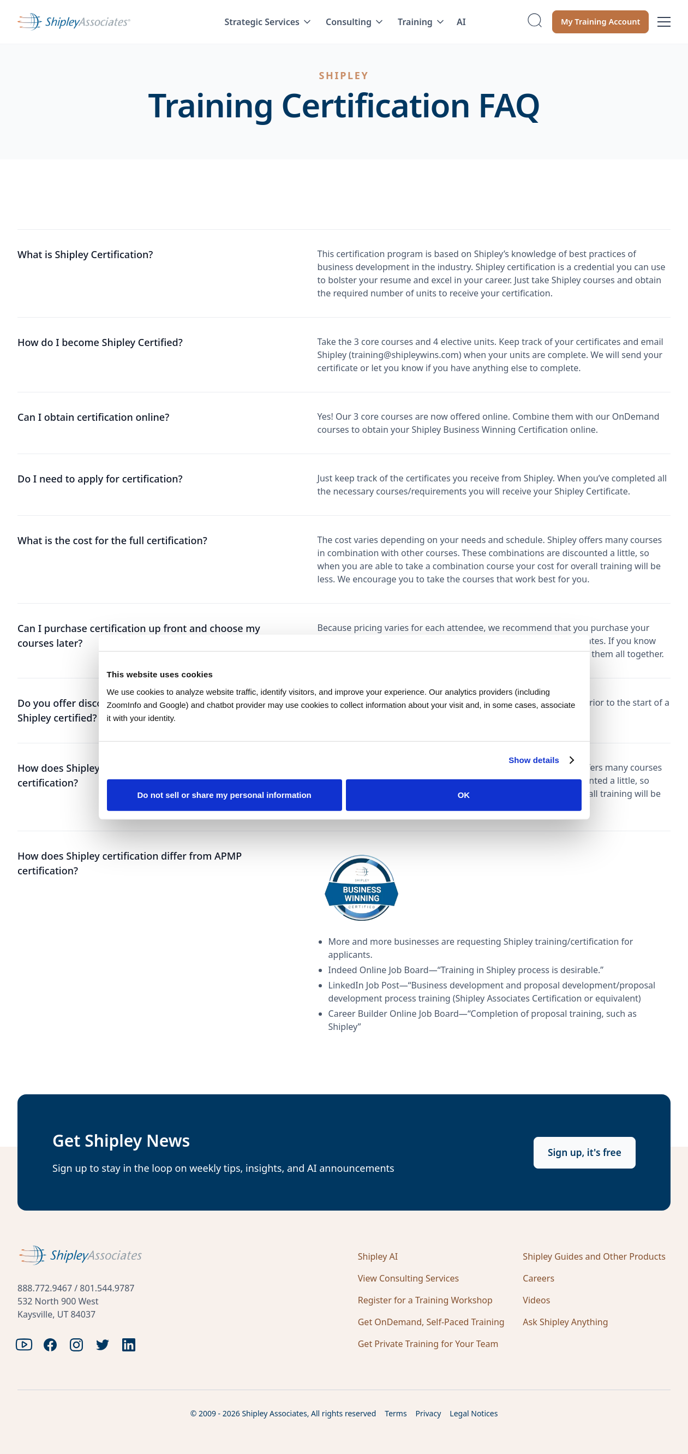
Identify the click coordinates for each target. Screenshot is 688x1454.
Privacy (428, 1413)
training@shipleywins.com (405, 355)
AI (461, 22)
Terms (395, 1413)
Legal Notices (474, 1413)
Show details (533, 760)
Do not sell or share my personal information (224, 794)
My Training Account (595, 22)
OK (464, 794)
